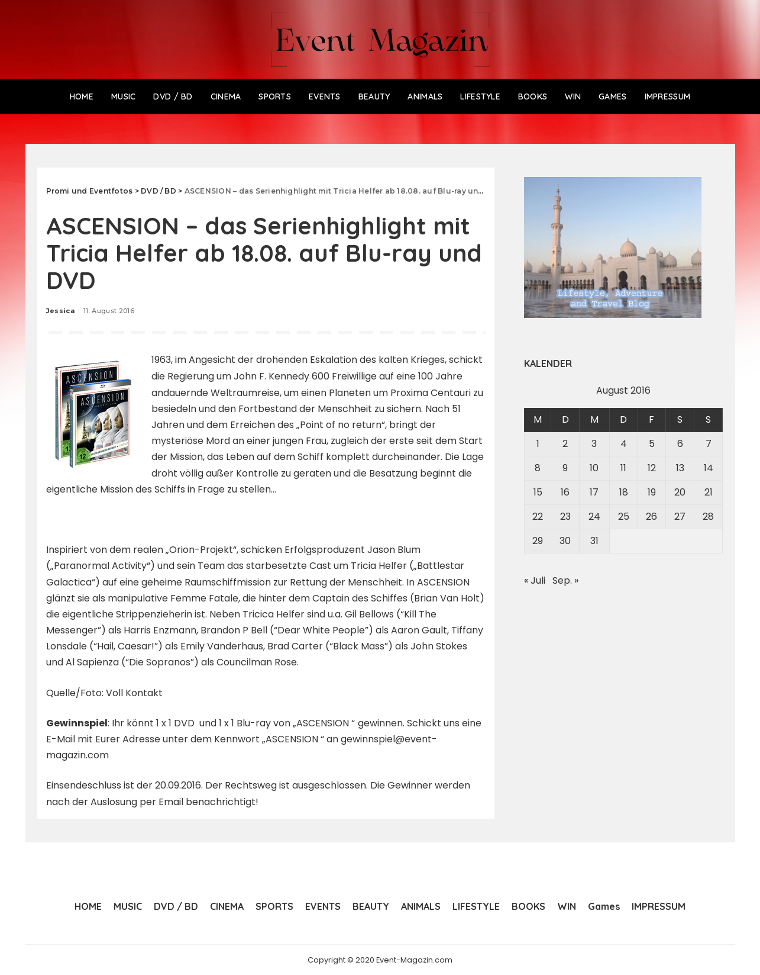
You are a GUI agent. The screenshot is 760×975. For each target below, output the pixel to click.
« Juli (534, 580)
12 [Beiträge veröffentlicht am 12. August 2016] (652, 468)
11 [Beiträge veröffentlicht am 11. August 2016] (623, 468)
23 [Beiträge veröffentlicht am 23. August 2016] (565, 516)
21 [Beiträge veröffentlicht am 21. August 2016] (708, 492)
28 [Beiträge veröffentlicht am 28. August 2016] (708, 516)
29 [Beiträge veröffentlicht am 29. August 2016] (537, 541)
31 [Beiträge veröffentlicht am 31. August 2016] (594, 541)
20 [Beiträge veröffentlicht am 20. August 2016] (679, 492)
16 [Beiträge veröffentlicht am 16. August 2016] (565, 492)
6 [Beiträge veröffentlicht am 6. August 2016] (680, 444)
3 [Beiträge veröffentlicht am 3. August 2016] (594, 444)
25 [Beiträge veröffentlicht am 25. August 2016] (623, 516)
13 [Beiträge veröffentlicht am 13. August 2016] (680, 468)
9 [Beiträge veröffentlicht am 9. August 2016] (565, 468)
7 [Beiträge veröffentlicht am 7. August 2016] (709, 444)
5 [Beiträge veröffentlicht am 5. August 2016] (652, 444)
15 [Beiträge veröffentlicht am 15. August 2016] (537, 492)
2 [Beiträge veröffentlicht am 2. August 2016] (565, 444)
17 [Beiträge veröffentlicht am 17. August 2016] (594, 492)
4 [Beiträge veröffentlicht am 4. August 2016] (623, 444)
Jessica (60, 311)
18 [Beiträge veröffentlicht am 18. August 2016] (623, 492)
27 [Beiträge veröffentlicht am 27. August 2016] (679, 516)
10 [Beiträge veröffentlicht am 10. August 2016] (594, 468)
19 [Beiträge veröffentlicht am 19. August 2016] (652, 492)
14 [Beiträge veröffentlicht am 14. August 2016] (708, 468)
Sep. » (565, 580)
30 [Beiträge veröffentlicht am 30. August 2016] (565, 541)
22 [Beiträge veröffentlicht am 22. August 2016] (537, 516)
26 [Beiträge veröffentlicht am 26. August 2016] (651, 516)
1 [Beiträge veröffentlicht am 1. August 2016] (537, 444)
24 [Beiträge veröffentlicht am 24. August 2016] (594, 516)
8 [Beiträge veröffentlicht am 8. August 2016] (538, 468)
